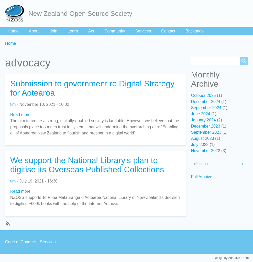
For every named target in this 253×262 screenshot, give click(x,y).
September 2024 (206, 108)
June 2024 (200, 114)
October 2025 (203, 95)
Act (91, 31)
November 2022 (205, 151)
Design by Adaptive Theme (232, 258)
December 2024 (205, 101)
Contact (168, 31)
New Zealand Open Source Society (80, 13)
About (34, 31)
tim (13, 104)
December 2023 (205, 126)
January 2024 (203, 120)
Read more (20, 114)
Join (53, 31)
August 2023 (202, 138)
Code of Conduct (20, 242)
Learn (73, 31)
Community (114, 31)
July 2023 (200, 144)
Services (143, 31)
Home (13, 31)
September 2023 (206, 132)
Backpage (194, 31)
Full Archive (201, 177)
